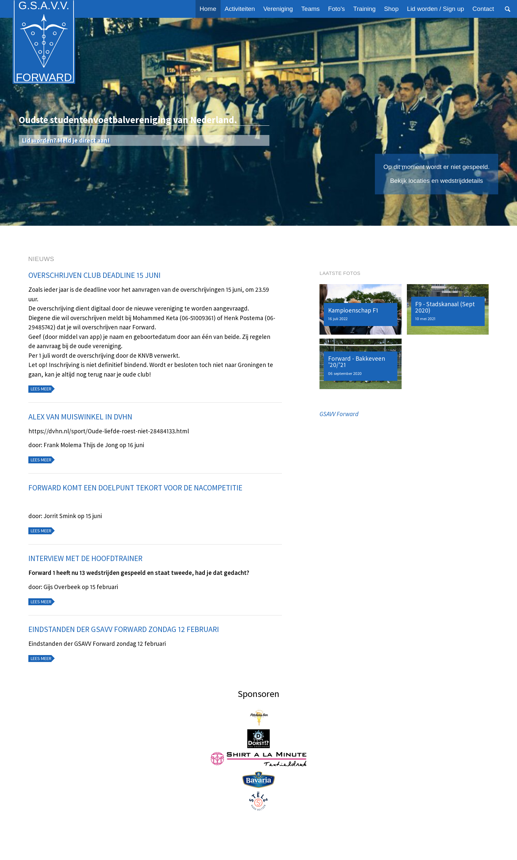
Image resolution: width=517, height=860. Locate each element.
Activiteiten (240, 8)
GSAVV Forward (338, 414)
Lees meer (41, 389)
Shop (391, 8)
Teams (310, 8)
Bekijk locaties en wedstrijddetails (436, 180)
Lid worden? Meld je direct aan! (66, 140)
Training (364, 8)
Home (207, 8)
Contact (483, 8)
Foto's (336, 8)
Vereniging (278, 8)
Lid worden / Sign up (435, 8)
